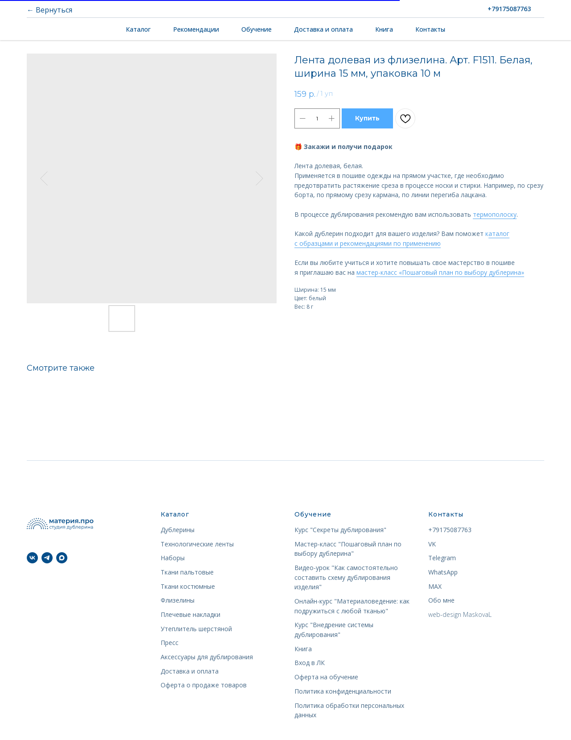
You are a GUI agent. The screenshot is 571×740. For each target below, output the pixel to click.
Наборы (173, 558)
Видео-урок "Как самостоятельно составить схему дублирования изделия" (346, 577)
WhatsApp (443, 572)
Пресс (169, 642)
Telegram (442, 558)
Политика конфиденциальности (342, 691)
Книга (384, 29)
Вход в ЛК (309, 662)
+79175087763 (450, 529)
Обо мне (441, 600)
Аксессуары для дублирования (207, 657)
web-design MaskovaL (460, 614)
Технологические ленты (197, 544)
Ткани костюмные (188, 586)
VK (432, 544)
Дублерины (177, 529)
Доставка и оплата (323, 29)
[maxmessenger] (61, 557)
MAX (435, 586)
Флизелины (177, 600)
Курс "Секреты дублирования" (340, 529)
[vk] (32, 557)
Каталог (138, 29)
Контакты (430, 29)
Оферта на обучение (326, 677)
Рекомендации (196, 29)
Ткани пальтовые (187, 572)
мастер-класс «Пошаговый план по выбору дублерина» (440, 272)
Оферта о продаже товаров (204, 685)
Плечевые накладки (190, 614)
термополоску (495, 214)
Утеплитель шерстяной (196, 628)
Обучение (256, 29)
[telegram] (47, 557)
